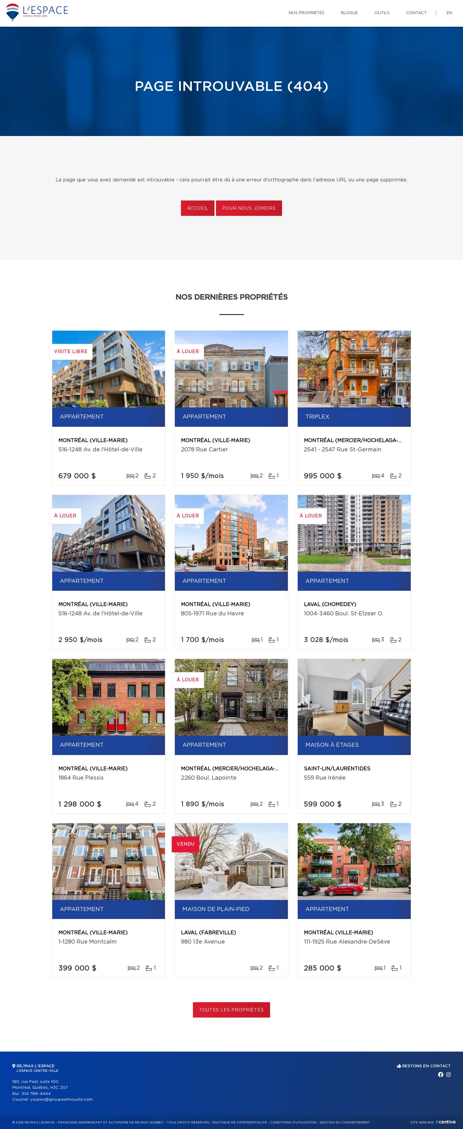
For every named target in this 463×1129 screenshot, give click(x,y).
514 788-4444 (36, 1094)
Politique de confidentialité (239, 1122)
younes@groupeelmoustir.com (61, 1100)
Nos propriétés (306, 13)
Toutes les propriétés (231, 1010)
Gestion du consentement (345, 1122)
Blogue (349, 13)
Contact (416, 13)
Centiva (446, 1122)
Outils (382, 13)
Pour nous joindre (249, 208)
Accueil (197, 208)
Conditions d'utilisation (293, 1122)
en (449, 13)
